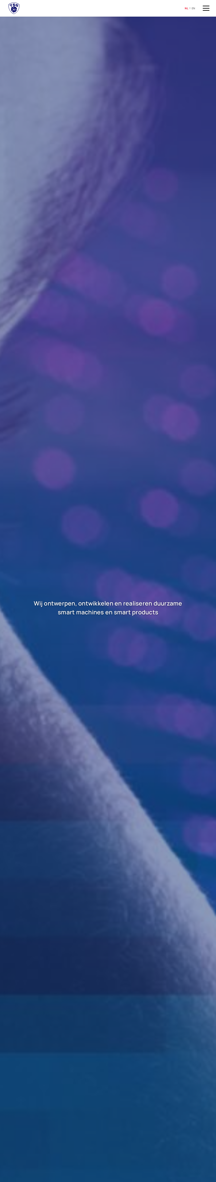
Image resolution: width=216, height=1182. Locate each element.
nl (186, 8)
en (193, 8)
